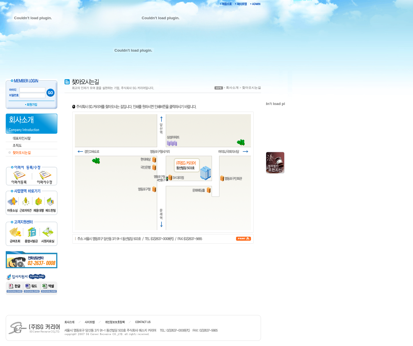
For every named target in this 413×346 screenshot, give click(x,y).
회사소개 (232, 87)
